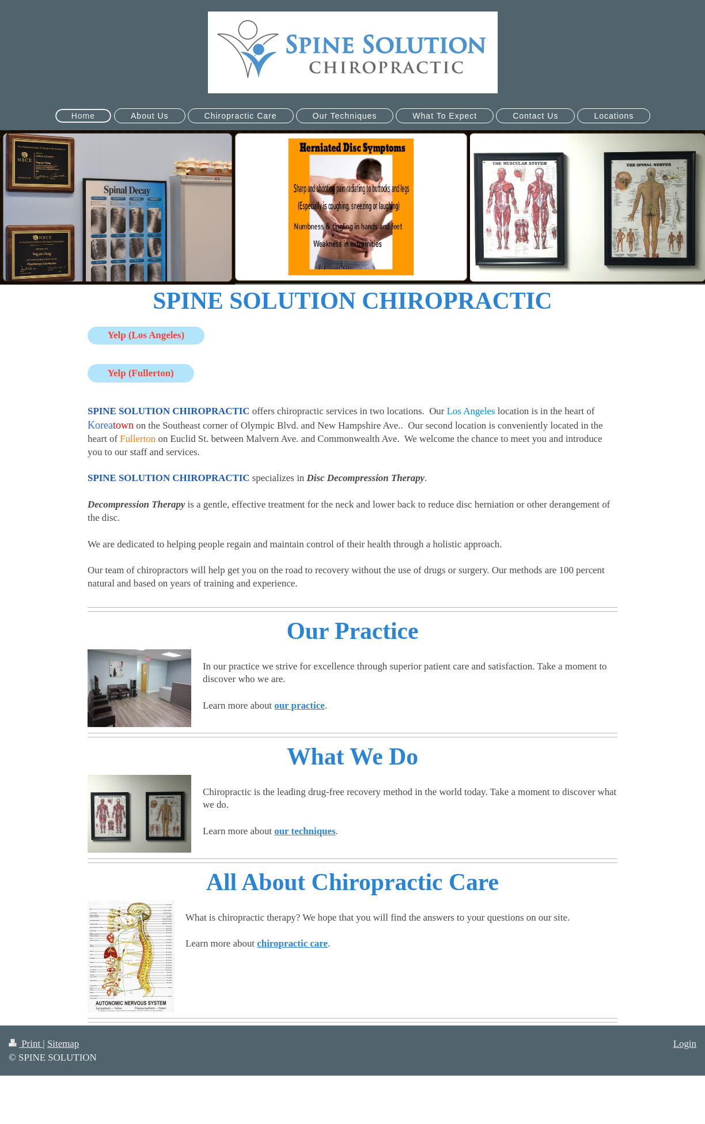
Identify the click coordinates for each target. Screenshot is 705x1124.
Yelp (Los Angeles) (146, 335)
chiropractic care (292, 943)
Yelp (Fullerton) (141, 373)
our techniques (304, 831)
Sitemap (63, 1043)
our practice (299, 705)
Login (684, 1043)
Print (26, 1043)
